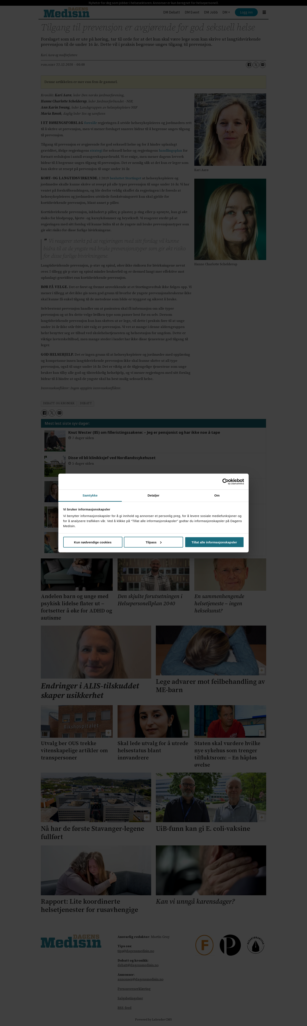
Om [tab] (216, 495)
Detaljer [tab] (153, 495)
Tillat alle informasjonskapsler (214, 542)
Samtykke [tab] (90, 495)
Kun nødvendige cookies (93, 542)
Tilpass (154, 542)
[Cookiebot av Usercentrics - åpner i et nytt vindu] (225, 481)
